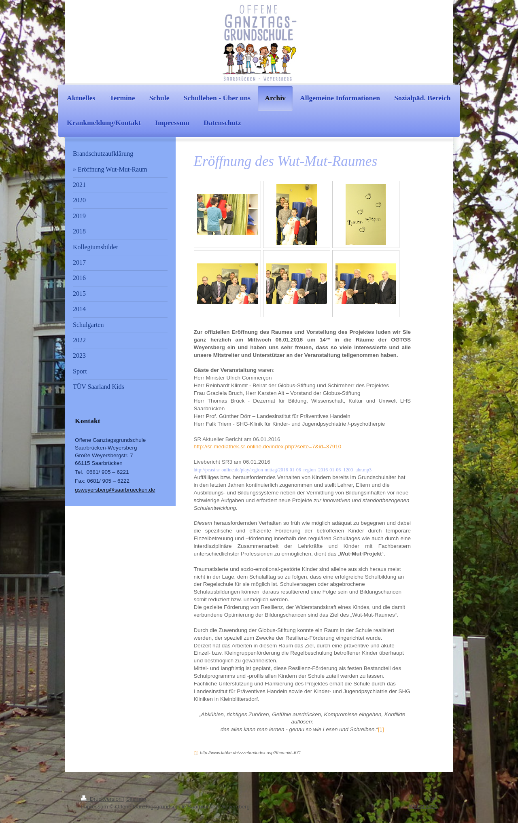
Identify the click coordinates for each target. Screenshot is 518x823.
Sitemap (136, 799)
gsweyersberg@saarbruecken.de (115, 490)
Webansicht (423, 806)
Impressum (94, 807)
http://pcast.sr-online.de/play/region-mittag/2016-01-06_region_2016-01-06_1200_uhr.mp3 (283, 470)
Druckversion (102, 799)
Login (430, 798)
